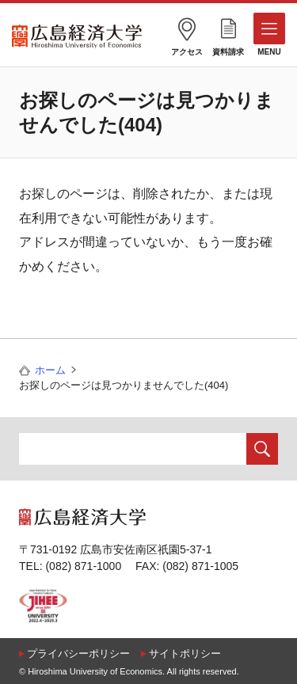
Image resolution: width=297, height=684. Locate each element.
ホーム (50, 370)
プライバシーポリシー (78, 653)
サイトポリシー (185, 653)
